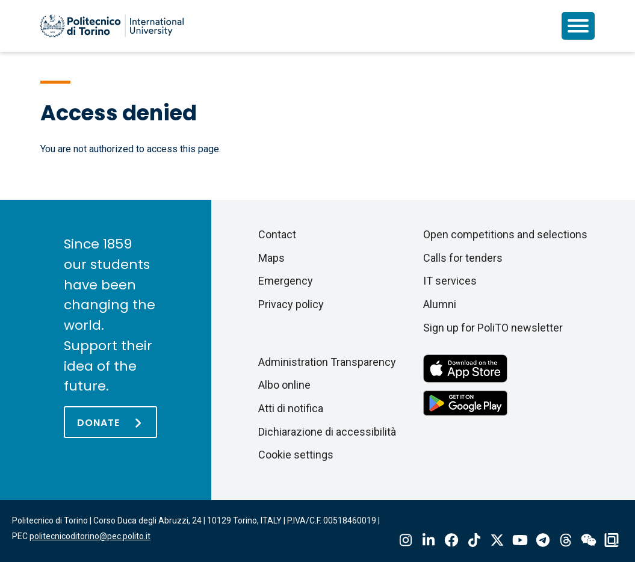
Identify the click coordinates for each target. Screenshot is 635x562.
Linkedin (428, 540)
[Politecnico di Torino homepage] (112, 25)
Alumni (439, 304)
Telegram (543, 540)
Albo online (284, 384)
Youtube (520, 540)
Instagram (406, 540)
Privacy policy (291, 304)
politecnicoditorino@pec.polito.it (89, 536)
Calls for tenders (463, 258)
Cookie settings (295, 454)
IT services (450, 280)
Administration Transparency (327, 362)
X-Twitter (497, 540)
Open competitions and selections (505, 234)
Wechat (588, 540)
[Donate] (110, 422)
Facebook (451, 540)
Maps (271, 258)
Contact (277, 234)
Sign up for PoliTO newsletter (493, 327)
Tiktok (474, 540)
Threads (566, 540)
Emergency (285, 280)
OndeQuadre (611, 540)
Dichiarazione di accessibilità (327, 431)
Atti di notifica (290, 408)
